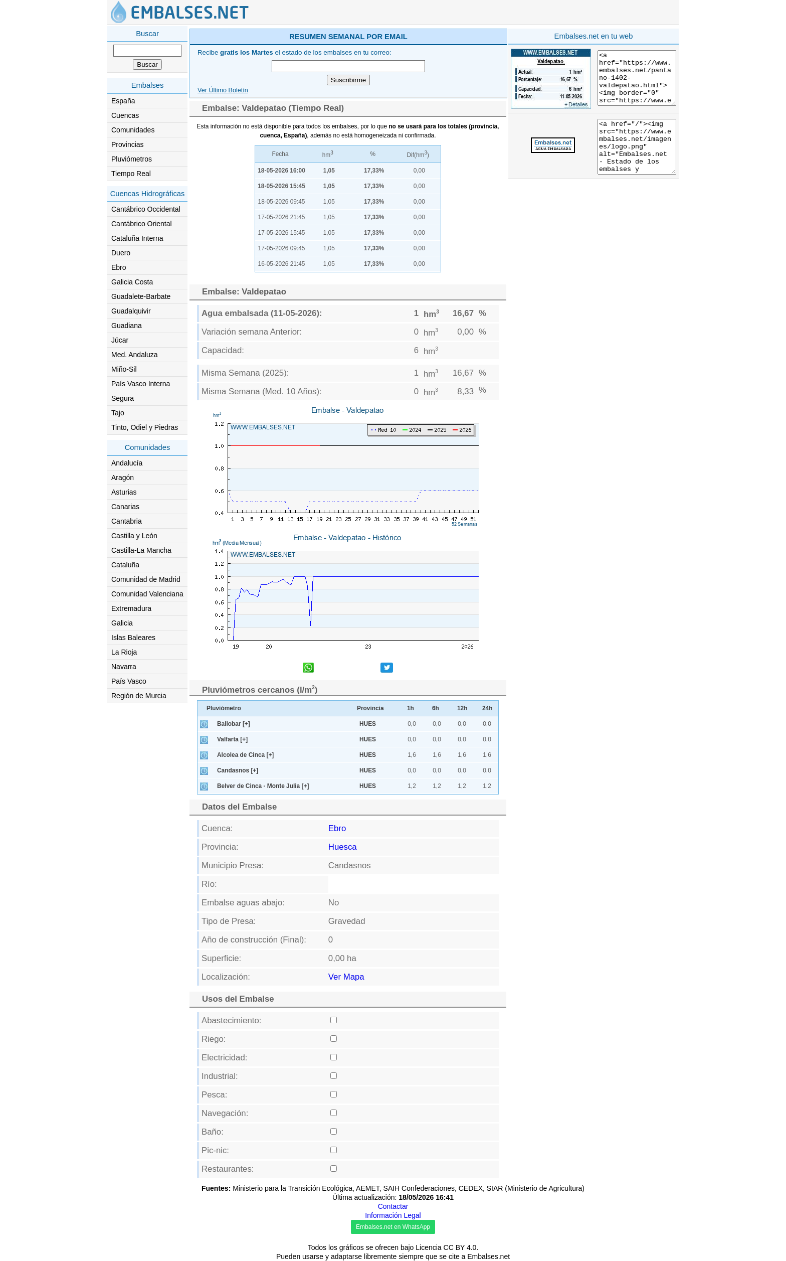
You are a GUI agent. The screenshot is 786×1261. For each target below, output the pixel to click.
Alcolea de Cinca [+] (245, 754)
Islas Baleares (133, 638)
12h (462, 708)
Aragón (122, 478)
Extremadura (131, 608)
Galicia (122, 623)
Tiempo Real (131, 174)
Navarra (123, 667)
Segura (122, 398)
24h (487, 708)
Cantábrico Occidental (145, 209)
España (123, 101)
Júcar (119, 340)
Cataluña (125, 565)
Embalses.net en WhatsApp (393, 1226)
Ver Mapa (346, 977)
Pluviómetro (224, 708)
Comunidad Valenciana (147, 594)
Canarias (125, 507)
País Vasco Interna (140, 384)
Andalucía (126, 463)
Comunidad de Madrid (145, 579)
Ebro (118, 267)
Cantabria (126, 521)
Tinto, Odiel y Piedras (144, 427)
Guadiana (126, 326)
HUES (367, 723)
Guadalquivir (131, 311)
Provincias (127, 144)
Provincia (370, 708)
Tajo (117, 413)
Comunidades (132, 130)
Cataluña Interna (137, 238)
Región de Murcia (138, 696)
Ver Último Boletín (223, 90)
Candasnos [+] (237, 770)
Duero (120, 253)
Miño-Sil (124, 369)
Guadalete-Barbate (140, 296)
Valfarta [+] (232, 739)
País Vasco (128, 681)
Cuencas (125, 115)
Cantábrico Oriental (141, 224)
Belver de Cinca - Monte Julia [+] (263, 786)
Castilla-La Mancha (141, 550)
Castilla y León (134, 536)
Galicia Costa (132, 282)
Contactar (393, 1206)
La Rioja (124, 652)
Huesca (342, 847)
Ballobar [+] (233, 723)
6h (435, 708)
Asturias (124, 492)
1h (410, 708)
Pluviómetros (131, 159)
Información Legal (393, 1215)
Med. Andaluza (134, 355)
